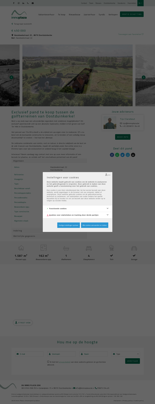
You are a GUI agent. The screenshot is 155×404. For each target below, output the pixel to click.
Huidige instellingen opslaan (68, 225)
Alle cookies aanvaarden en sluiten (95, 225)
